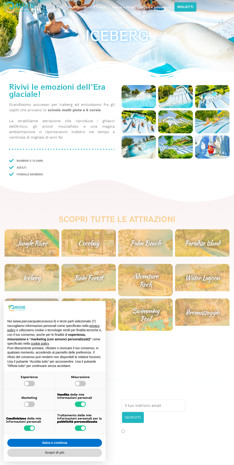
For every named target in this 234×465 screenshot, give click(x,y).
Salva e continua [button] (54, 443)
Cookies (199, 396)
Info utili (81, 7)
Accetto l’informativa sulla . (156, 432)
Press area (202, 386)
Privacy (199, 391)
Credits (199, 402)
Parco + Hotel (123, 7)
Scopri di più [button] (54, 452)
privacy (179, 432)
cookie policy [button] (40, 343)
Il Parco (100, 7)
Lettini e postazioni (155, 7)
